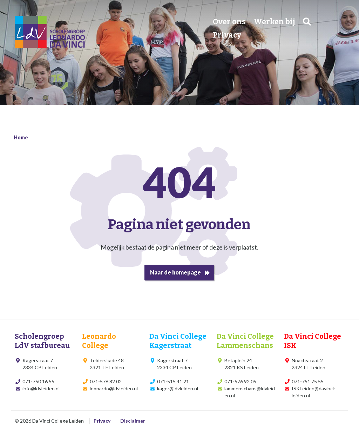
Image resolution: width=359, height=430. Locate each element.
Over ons (229, 21)
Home (21, 137)
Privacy (227, 35)
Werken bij (274, 21)
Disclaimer (132, 421)
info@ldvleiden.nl (41, 388)
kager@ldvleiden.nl (177, 388)
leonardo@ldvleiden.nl (114, 388)
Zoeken (307, 22)
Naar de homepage (175, 272)
